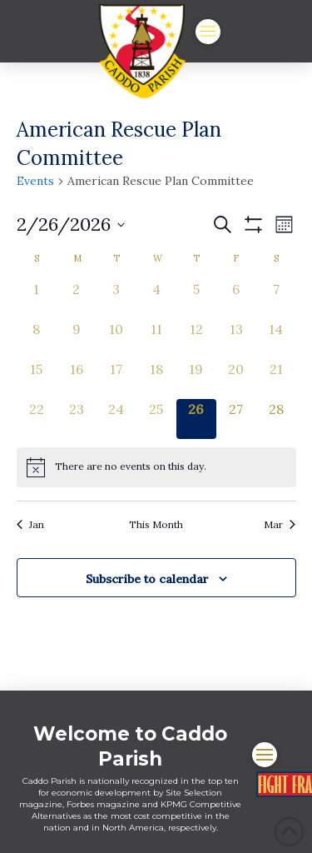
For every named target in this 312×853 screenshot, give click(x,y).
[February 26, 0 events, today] (196, 419)
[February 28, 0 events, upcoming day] (276, 419)
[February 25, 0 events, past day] (156, 419)
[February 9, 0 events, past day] (77, 339)
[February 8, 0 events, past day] (37, 339)
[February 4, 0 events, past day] (156, 299)
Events (35, 180)
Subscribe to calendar (147, 578)
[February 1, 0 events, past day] (37, 299)
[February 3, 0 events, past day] (116, 299)
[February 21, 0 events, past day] (276, 379)
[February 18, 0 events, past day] (156, 379)
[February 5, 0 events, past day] (196, 299)
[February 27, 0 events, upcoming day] (236, 419)
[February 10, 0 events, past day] (116, 339)
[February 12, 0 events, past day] (196, 339)
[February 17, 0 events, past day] (116, 379)
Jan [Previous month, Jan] (30, 524)
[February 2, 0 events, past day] (77, 299)
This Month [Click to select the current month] (156, 524)
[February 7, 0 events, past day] (276, 299)
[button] (208, 31)
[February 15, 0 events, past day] (37, 379)
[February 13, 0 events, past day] (236, 339)
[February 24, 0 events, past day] (116, 419)
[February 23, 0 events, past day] (77, 419)
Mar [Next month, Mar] (279, 524)
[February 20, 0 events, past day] (236, 379)
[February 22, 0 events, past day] (37, 419)
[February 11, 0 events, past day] (156, 339)
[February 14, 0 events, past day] (276, 339)
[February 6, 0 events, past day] (236, 299)
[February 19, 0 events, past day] (196, 379)
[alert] (156, 467)
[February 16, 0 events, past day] (77, 379)
